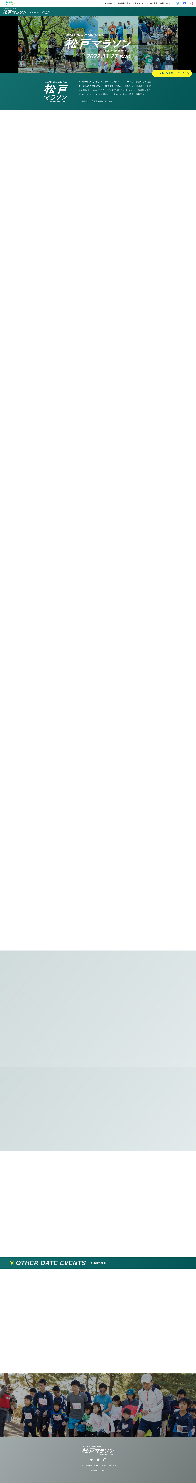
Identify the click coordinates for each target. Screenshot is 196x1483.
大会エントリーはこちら (174, 73)
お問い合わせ (165, 3)
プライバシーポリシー (89, 1466)
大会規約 (103, 1466)
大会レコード (138, 3)
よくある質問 (151, 3)
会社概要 (112, 1466)
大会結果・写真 (124, 3)
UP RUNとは (109, 3)
